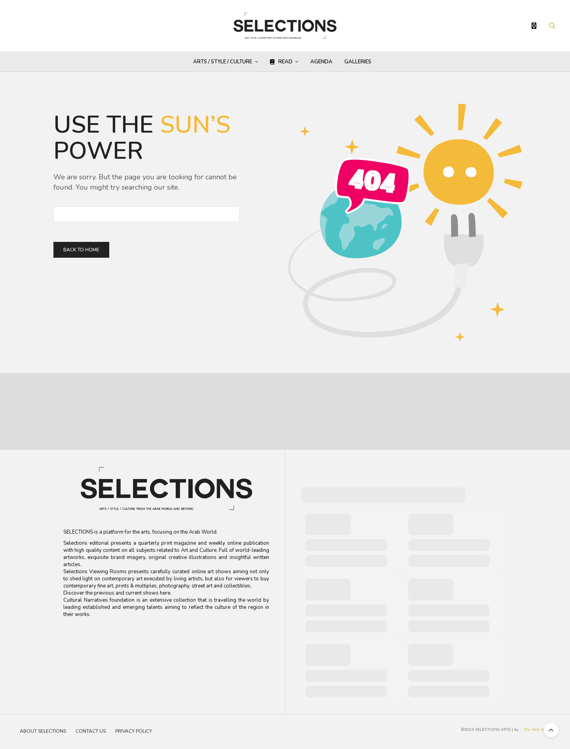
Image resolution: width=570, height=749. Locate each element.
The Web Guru (537, 729)
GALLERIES (357, 61)
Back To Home (81, 250)
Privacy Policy (133, 731)
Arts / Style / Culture (222, 61)
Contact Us (91, 731)
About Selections (43, 731)
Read (281, 61)
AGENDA (321, 61)
